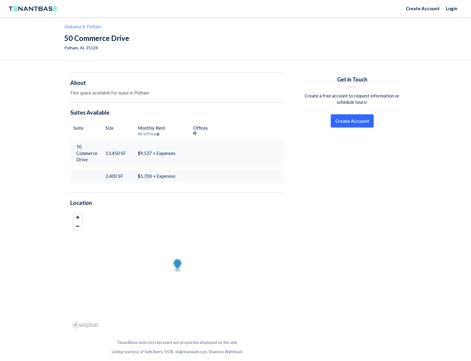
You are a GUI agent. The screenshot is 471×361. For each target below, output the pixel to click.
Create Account (423, 8)
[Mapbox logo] (85, 325)
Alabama (72, 26)
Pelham (94, 26)
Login (451, 8)
